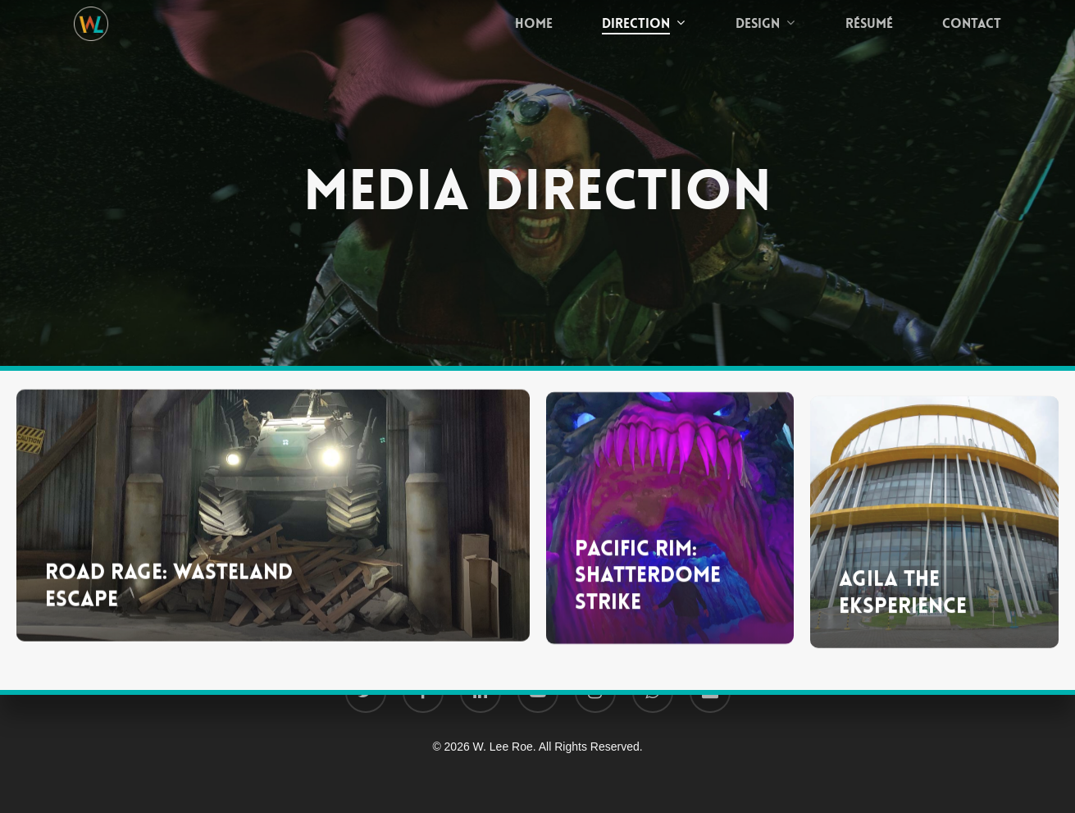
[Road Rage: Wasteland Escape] (273, 527)
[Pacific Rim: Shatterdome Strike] (670, 536)
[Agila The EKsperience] (934, 549)
